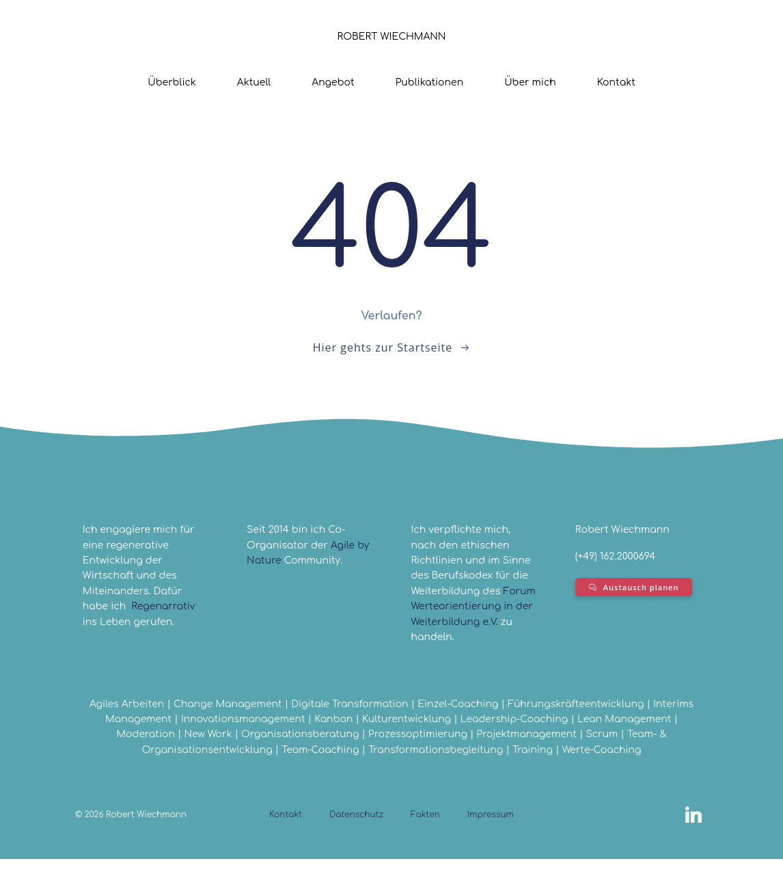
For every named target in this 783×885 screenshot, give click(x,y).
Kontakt (616, 81)
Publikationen (429, 81)
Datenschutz (356, 840)
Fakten (425, 840)
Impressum (490, 840)
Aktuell (254, 81)
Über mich (530, 81)
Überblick (172, 81)
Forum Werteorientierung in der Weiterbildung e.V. (473, 627)
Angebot (333, 81)
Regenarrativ (165, 612)
